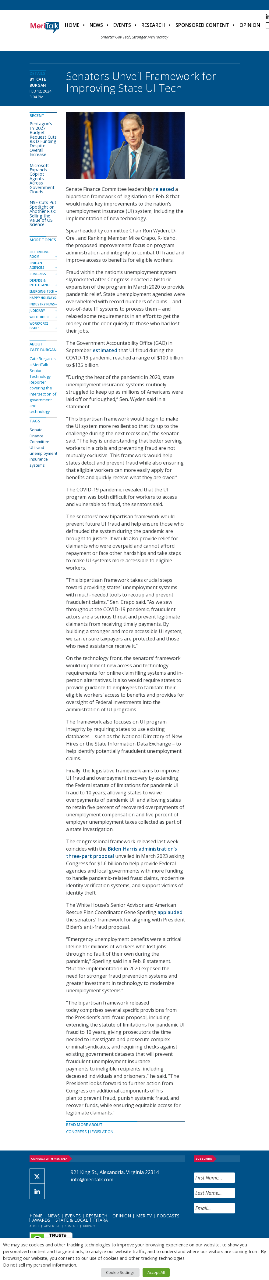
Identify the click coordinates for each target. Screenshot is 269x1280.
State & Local (71, 1220)
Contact (71, 1226)
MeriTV (144, 1216)
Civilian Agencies (37, 265)
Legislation (101, 1131)
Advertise (52, 1226)
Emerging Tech (42, 291)
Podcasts (168, 1216)
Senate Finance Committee (39, 435)
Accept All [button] (156, 1272)
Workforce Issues (39, 325)
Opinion (249, 25)
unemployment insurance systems (43, 459)
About (34, 1226)
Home (72, 25)
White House (40, 317)
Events (122, 25)
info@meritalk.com (92, 1179)
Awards (41, 1220)
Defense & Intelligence (40, 282)
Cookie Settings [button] (120, 1272)
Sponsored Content (202, 25)
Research (153, 25)
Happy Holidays (43, 298)
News (96, 25)
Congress (76, 1131)
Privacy (89, 1226)
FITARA (100, 1220)
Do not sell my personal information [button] (39, 1265)
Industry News (42, 304)
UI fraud (37, 447)
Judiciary (37, 310)
